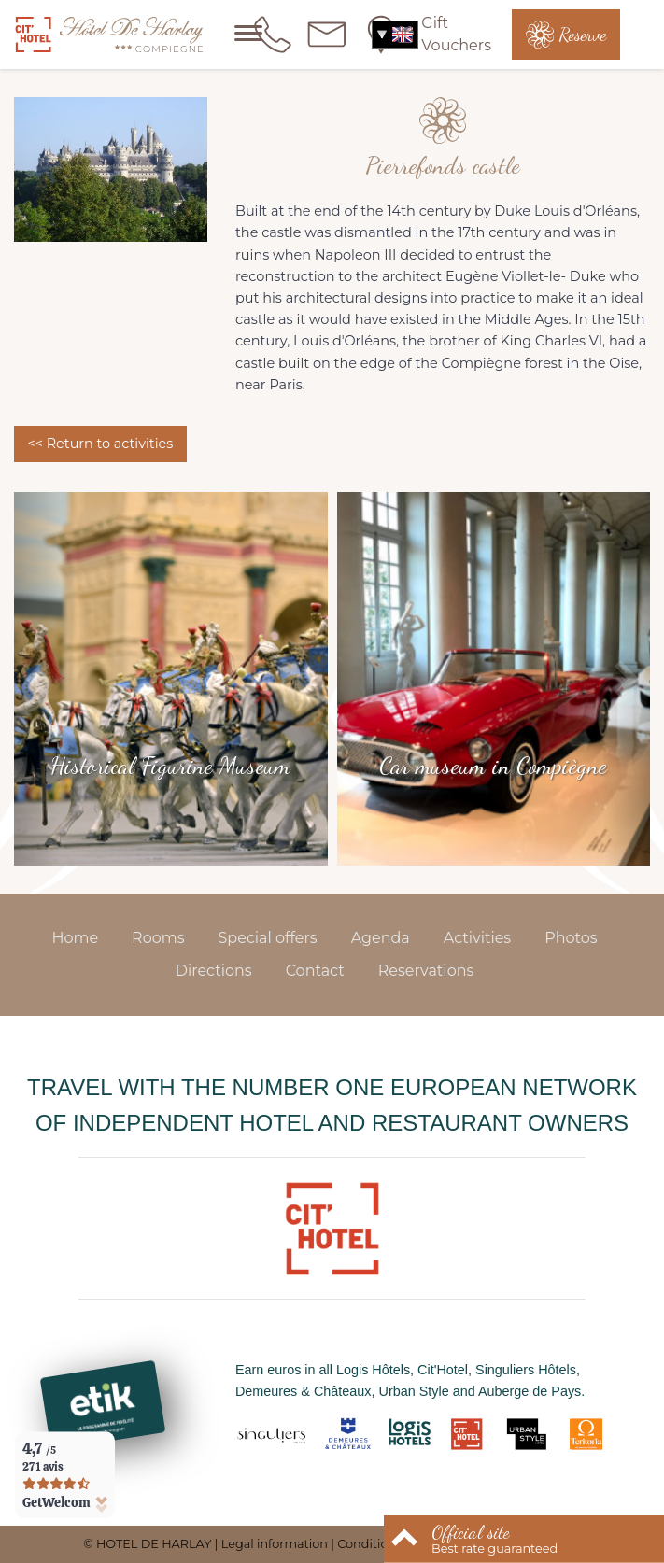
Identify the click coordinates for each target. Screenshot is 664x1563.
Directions (214, 970)
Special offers (268, 938)
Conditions (369, 1544)
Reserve (582, 34)
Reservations (426, 970)
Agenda (380, 938)
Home (74, 938)
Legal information (274, 1544)
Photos (570, 938)
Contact (315, 970)
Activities (477, 938)
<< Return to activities (100, 443)
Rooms (158, 938)
